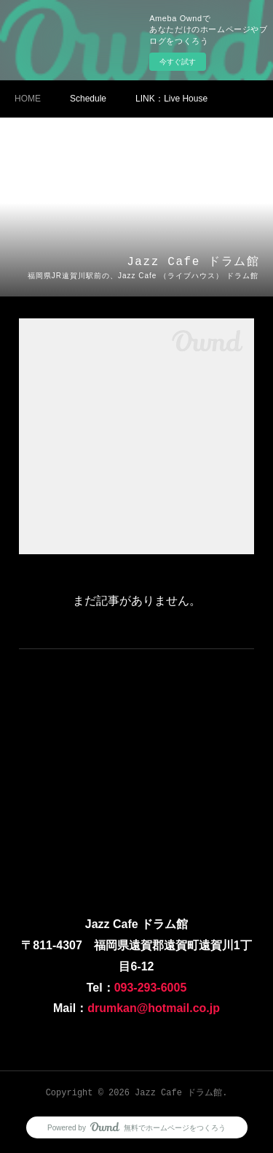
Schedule (88, 98)
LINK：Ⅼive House (171, 98)
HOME (28, 98)
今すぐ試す (177, 62)
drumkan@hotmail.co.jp (153, 1008)
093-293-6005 (150, 987)
